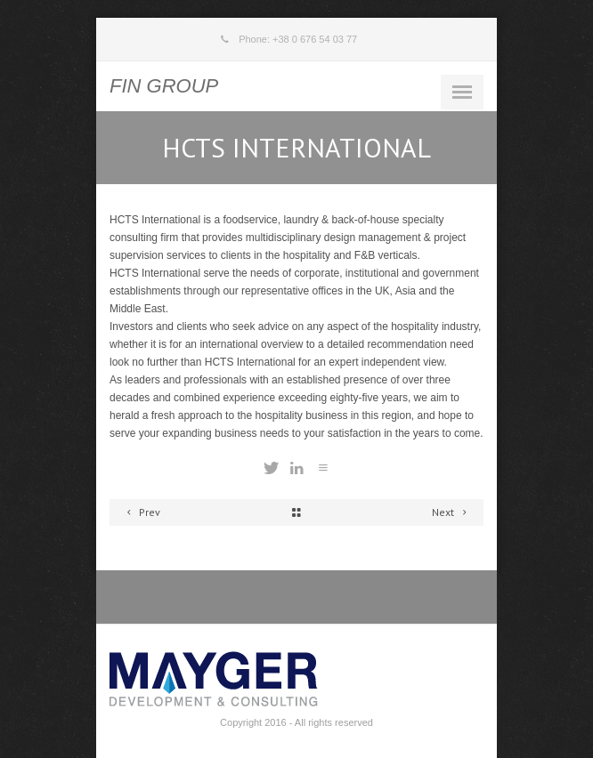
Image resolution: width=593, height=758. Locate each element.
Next (452, 512)
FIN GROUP (164, 86)
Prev (140, 512)
